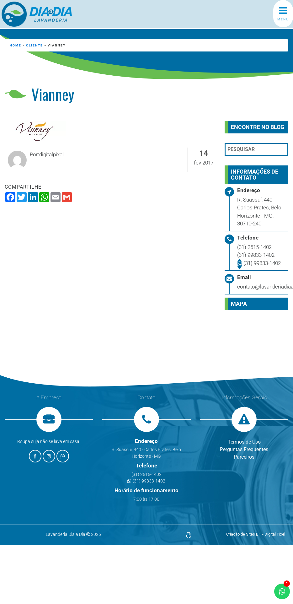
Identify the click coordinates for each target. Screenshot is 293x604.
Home (15, 45)
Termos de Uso (244, 442)
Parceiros (244, 457)
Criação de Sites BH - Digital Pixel (255, 534)
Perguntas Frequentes (244, 449)
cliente (34, 45)
